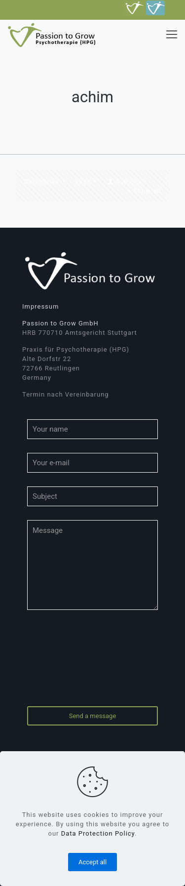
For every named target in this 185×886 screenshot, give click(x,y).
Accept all (92, 862)
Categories (46, 181)
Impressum (40, 306)
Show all (142, 191)
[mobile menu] (171, 34)
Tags (87, 181)
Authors (128, 181)
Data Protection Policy (98, 833)
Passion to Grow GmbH (60, 323)
